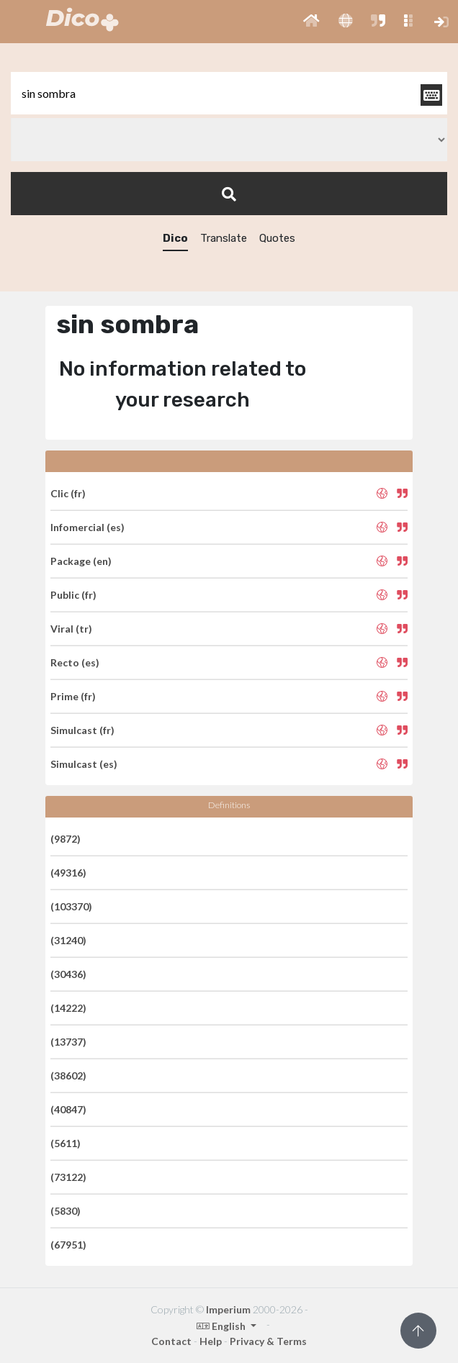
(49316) (68, 872)
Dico (175, 238)
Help (210, 1341)
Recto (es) (74, 662)
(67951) (68, 1245)
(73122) (68, 1177)
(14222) (68, 1008)
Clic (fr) (68, 493)
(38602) (68, 1075)
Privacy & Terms (268, 1341)
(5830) (65, 1211)
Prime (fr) (73, 696)
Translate (223, 238)
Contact (171, 1341)
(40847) (68, 1109)
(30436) (68, 974)
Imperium (228, 1309)
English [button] (222, 1326)
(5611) (65, 1143)
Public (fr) (73, 595)
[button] (311, 21)
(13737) (68, 1042)
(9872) (65, 839)
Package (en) (81, 561)
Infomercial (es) (87, 527)
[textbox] (229, 93)
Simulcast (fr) (82, 730)
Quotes (277, 238)
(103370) (71, 906)
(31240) (68, 940)
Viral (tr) (71, 628)
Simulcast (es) (83, 764)
